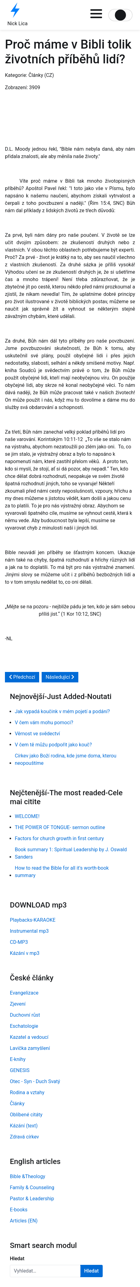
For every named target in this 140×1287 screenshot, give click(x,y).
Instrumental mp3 (29, 931)
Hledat (17, 1258)
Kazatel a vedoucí (29, 1037)
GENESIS (20, 1070)
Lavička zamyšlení (30, 1048)
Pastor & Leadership (32, 1199)
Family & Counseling (32, 1187)
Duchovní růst (25, 1015)
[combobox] (45, 1271)
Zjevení (18, 1004)
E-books (18, 1210)
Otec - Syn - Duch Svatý (35, 1081)
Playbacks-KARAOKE (33, 920)
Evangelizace (24, 993)
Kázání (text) (24, 1126)
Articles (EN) (24, 1221)
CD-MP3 (19, 942)
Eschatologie (24, 1026)
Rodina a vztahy (27, 1092)
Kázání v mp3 (24, 953)
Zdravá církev (24, 1137)
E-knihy (18, 1059)
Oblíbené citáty (26, 1115)
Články (17, 1103)
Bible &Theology (27, 1176)
